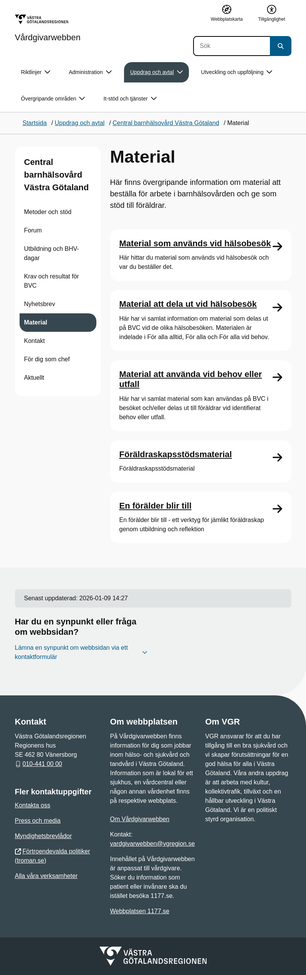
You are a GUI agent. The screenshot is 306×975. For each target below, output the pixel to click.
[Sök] (231, 46)
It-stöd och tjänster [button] (129, 99)
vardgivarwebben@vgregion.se (152, 843)
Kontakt (34, 341)
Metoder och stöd (48, 212)
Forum (33, 230)
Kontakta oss (33, 805)
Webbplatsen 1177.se (139, 911)
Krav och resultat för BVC (51, 281)
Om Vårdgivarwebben (140, 819)
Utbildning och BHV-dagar (51, 253)
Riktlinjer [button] (36, 72)
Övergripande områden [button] (53, 99)
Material (35, 322)
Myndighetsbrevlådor (43, 836)
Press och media (38, 820)
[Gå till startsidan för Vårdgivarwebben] (48, 28)
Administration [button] (90, 72)
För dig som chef (47, 359)
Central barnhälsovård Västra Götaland (56, 174)
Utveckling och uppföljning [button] (237, 72)
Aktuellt (34, 377)
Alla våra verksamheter (46, 876)
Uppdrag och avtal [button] (156, 72)
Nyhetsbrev (39, 304)
